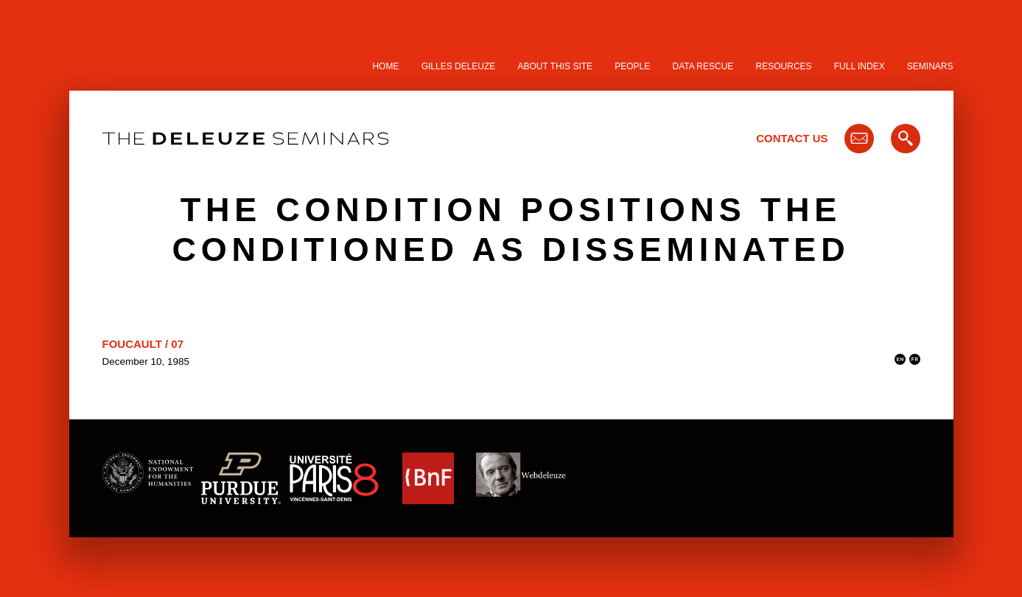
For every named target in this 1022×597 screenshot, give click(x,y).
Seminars (930, 66)
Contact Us (791, 138)
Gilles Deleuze (458, 66)
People (632, 66)
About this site (555, 66)
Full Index (859, 66)
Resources (784, 66)
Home (385, 66)
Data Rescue (702, 66)
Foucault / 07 (143, 344)
